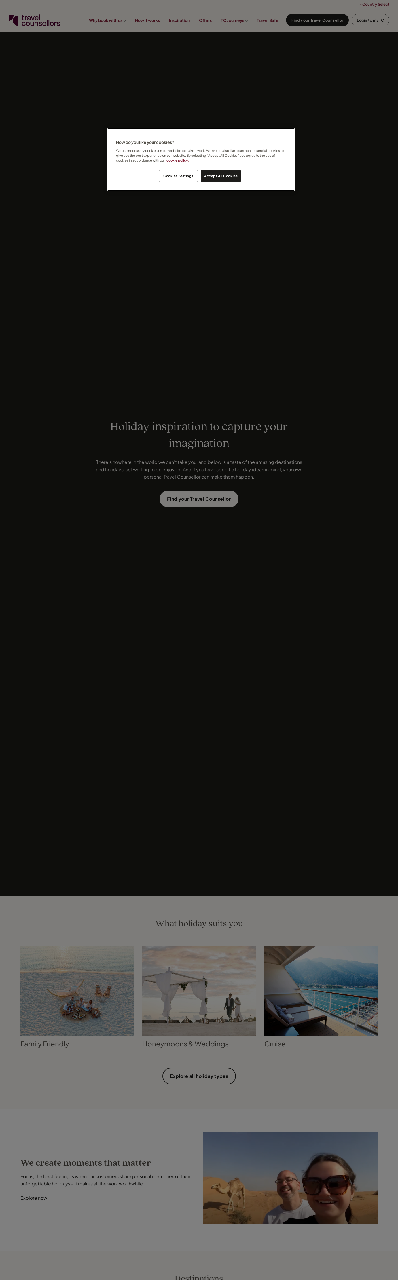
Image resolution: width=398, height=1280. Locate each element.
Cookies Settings (178, 176)
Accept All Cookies (221, 176)
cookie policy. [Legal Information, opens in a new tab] (177, 160)
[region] (201, 159)
